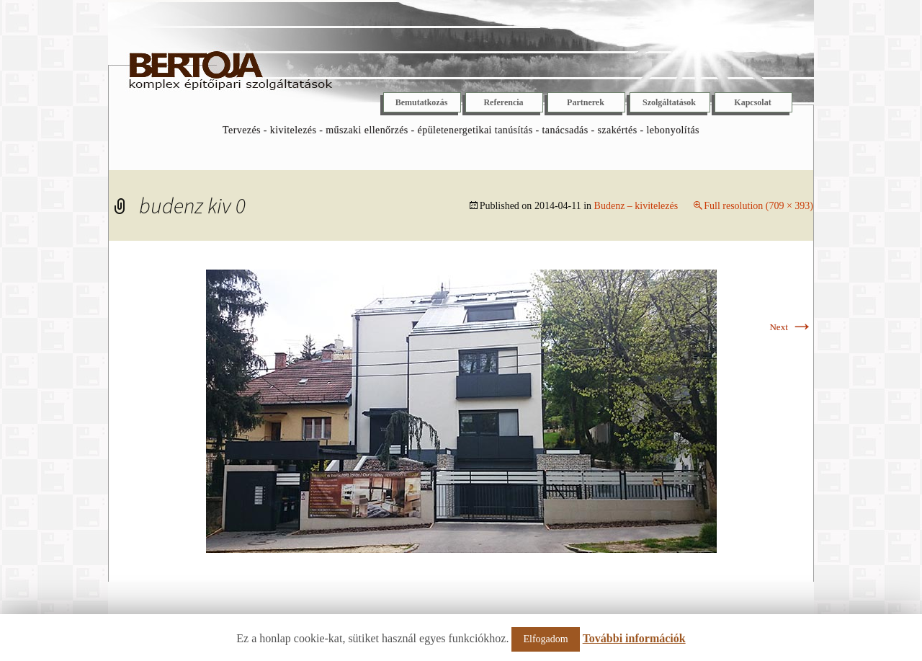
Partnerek (585, 102)
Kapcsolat (752, 102)
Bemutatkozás (421, 102)
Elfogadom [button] (545, 639)
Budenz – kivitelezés (636, 205)
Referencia (503, 102)
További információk (634, 638)
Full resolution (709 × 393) (758, 205)
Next (791, 326)
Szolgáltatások (669, 102)
